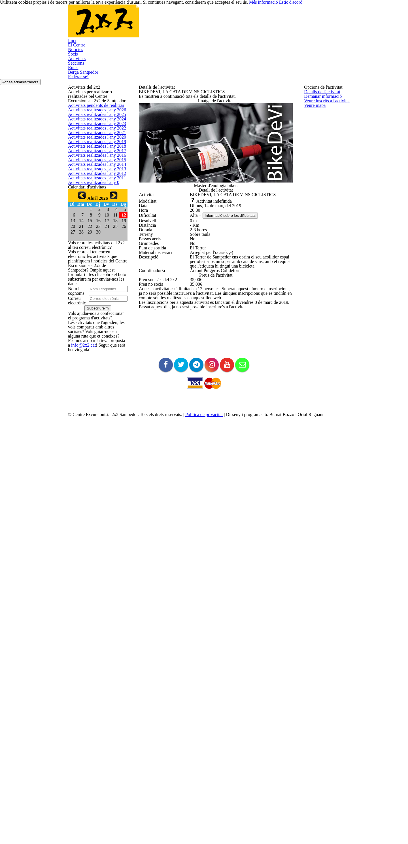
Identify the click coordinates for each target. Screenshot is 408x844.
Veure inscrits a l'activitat (324, 129)
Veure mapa (314, 142)
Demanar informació (321, 115)
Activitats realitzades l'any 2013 (94, 329)
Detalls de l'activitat (320, 102)
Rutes (241, 24)
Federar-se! (91, 50)
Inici (83, 24)
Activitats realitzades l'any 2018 (94, 261)
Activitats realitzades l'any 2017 (94, 275)
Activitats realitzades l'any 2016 (94, 288)
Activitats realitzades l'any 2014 (94, 315)
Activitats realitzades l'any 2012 (94, 342)
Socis (161, 24)
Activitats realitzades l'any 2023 (94, 194)
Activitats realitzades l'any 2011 (94, 356)
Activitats (187, 24)
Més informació (309, 830)
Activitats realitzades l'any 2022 (94, 207)
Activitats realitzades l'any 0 (91, 369)
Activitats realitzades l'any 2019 (94, 248)
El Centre (108, 24)
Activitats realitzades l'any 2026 (94, 153)
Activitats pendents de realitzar (94, 140)
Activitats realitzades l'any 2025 (94, 167)
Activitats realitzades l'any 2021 (94, 221)
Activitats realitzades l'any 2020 (94, 234)
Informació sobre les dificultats (233, 285)
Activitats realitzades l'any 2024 (94, 180)
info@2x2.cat (78, 752)
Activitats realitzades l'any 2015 (94, 302)
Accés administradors (352, 57)
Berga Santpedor (275, 24)
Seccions (215, 24)
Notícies (137, 24)
